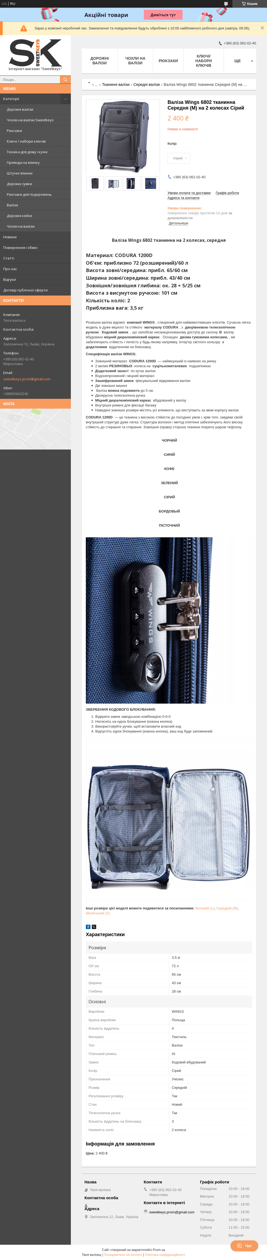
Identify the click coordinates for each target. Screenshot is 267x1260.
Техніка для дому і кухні (27, 151)
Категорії (11, 98)
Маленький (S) (98, 913)
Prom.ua (159, 1250)
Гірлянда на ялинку (23, 162)
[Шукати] (65, 80)
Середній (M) (227, 908)
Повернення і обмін (20, 247)
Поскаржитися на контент (123, 1255)
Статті (8, 258)
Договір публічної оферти (25, 290)
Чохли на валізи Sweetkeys (30, 119)
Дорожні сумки (19, 183)
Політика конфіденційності (165, 1255)
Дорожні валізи (20, 109)
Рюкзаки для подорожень (29, 194)
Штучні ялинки (19, 173)
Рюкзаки (14, 130)
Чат (244, 1245)
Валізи (12, 205)
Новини (10, 236)
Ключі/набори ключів (203, 61)
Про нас (10, 268)
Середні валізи (147, 84)
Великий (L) (204, 908)
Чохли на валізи (21, 226)
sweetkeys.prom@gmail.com (26, 378)
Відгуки (9, 279)
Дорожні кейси (19, 215)
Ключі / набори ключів (26, 141)
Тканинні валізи (116, 84)
